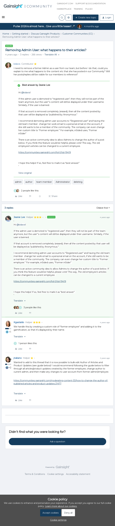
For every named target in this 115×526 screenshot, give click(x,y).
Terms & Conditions (35, 474)
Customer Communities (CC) (77, 33)
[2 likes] (26, 190)
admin (18, 182)
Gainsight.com (65, 3)
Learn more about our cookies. (61, 506)
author (28, 182)
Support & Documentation (90, 3)
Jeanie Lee (19, 217)
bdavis (17, 64)
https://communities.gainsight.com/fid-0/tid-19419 (44, 152)
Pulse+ (89, 9)
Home (5, 33)
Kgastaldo (19, 322)
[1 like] (25, 343)
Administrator (63, 182)
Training (78, 9)
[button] (3, 18)
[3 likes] (27, 307)
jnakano (18, 358)
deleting (78, 182)
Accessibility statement (78, 474)
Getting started (20, 33)
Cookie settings (55, 474)
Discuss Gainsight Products (45, 33)
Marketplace (64, 9)
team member (44, 182)
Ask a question (57, 441)
